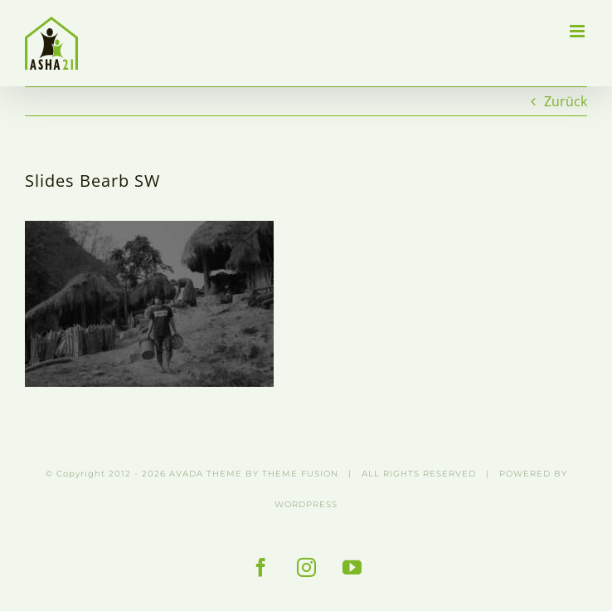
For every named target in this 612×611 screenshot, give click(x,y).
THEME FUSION (300, 473)
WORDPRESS (306, 504)
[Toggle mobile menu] (578, 31)
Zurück (565, 101)
